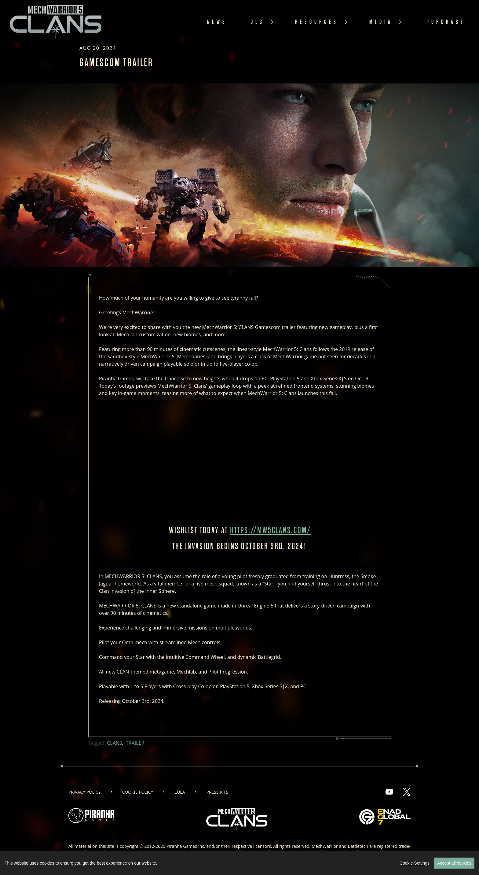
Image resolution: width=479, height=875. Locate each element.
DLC (257, 22)
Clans (114, 743)
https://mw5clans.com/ (270, 530)
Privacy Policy (84, 792)
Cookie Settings (415, 863)
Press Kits (218, 792)
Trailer (135, 743)
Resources (316, 22)
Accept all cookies (454, 863)
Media (381, 22)
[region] (239, 863)
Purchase (445, 22)
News (217, 22)
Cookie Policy (137, 792)
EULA (179, 792)
